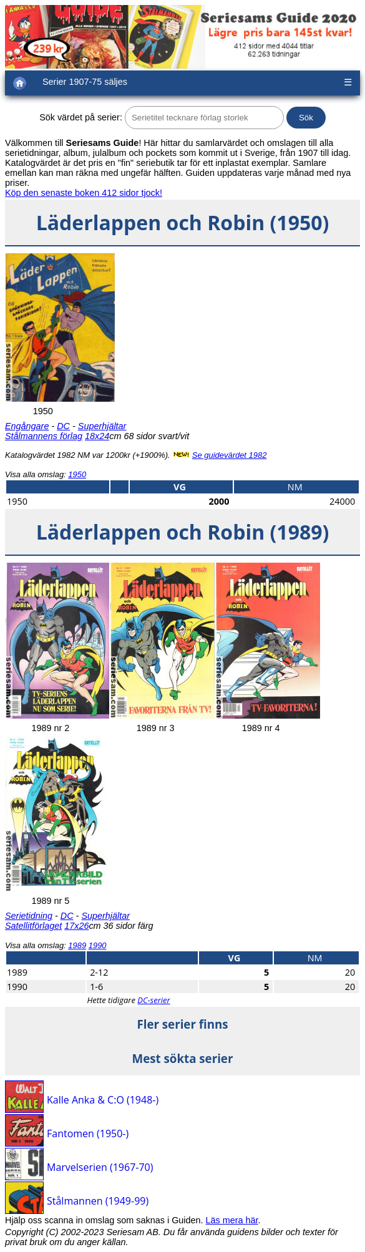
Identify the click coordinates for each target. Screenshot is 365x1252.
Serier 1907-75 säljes (84, 82)
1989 (77, 945)
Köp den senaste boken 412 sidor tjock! (83, 193)
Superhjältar (102, 426)
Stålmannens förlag (43, 436)
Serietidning (28, 916)
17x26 (76, 926)
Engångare (27, 426)
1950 (77, 474)
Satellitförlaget (33, 926)
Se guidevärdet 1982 (229, 455)
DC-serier (153, 1000)
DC (63, 426)
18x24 (97, 436)
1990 (98, 945)
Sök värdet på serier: (80, 117)
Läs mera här (232, 1220)
